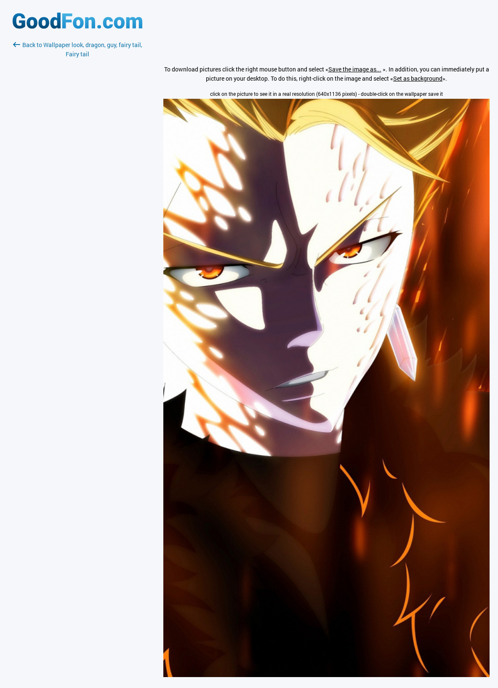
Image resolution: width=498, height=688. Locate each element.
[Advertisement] (77, 158)
